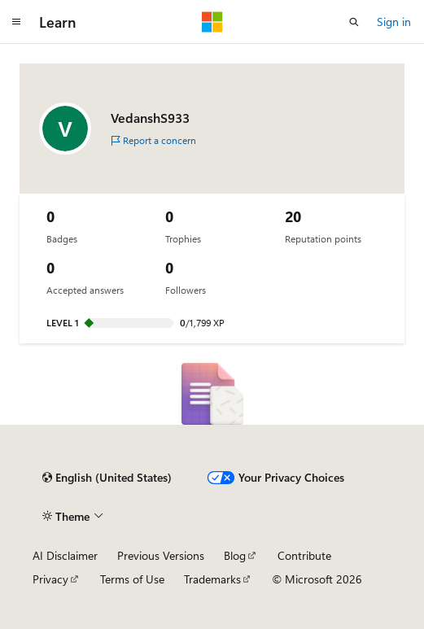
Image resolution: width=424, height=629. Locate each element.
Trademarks (212, 579)
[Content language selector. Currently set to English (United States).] (107, 478)
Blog (235, 555)
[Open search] (354, 22)
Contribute (304, 555)
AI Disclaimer (65, 555)
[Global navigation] (16, 22)
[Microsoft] (212, 22)
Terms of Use (132, 579)
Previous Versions (160, 555)
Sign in (394, 21)
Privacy (50, 579)
